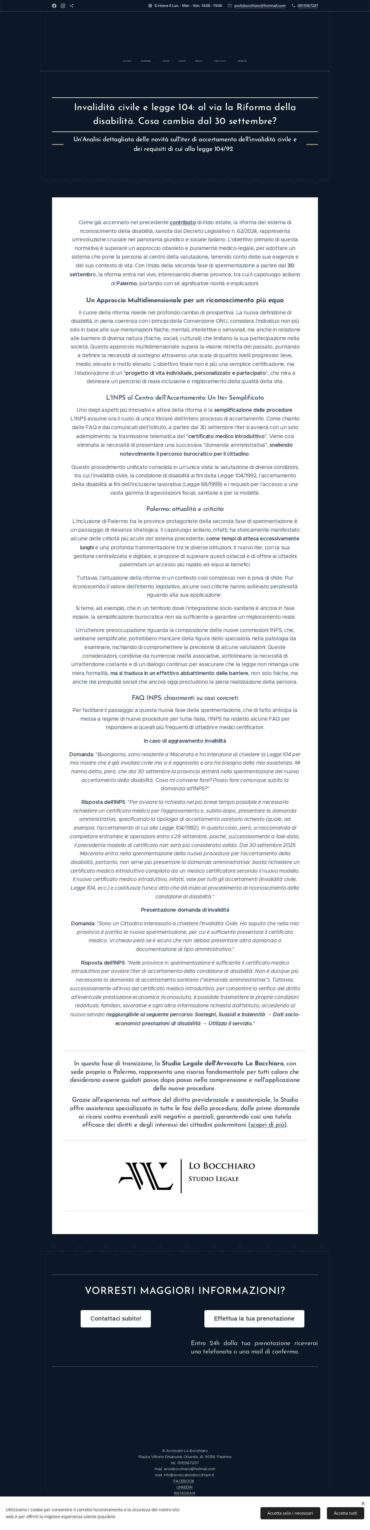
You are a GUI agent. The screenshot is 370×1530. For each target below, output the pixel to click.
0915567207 (308, 5)
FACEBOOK (183, 1481)
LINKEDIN (185, 1487)
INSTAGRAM (184, 1493)
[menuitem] (155, 61)
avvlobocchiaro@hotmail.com (260, 5)
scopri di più (267, 1125)
